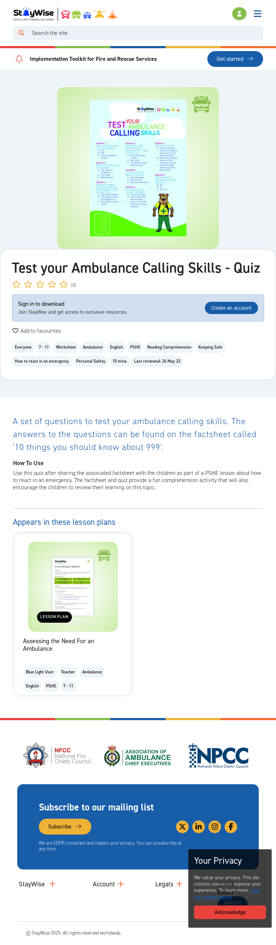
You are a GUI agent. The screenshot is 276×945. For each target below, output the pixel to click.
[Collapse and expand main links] (52, 884)
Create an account (231, 308)
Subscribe (65, 826)
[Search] (146, 33)
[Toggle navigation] (257, 13)
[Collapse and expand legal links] (179, 884)
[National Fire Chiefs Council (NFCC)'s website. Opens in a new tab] (57, 755)
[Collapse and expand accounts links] (120, 884)
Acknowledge (230, 912)
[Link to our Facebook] (231, 827)
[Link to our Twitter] (182, 827)
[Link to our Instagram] (214, 827)
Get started (235, 59)
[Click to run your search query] (21, 33)
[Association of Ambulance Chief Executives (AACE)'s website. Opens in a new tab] (138, 755)
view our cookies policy (227, 893)
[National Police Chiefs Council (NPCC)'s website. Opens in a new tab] (218, 755)
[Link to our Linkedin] (198, 827)
